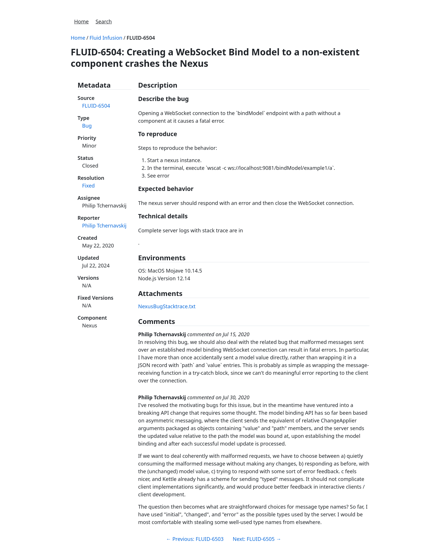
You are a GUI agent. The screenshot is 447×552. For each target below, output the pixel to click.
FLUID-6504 (141, 37)
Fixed (88, 185)
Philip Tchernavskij (104, 225)
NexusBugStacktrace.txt (167, 306)
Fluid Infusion (106, 37)
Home (81, 21)
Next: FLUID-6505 (257, 538)
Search (104, 21)
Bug (87, 125)
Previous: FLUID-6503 (195, 538)
